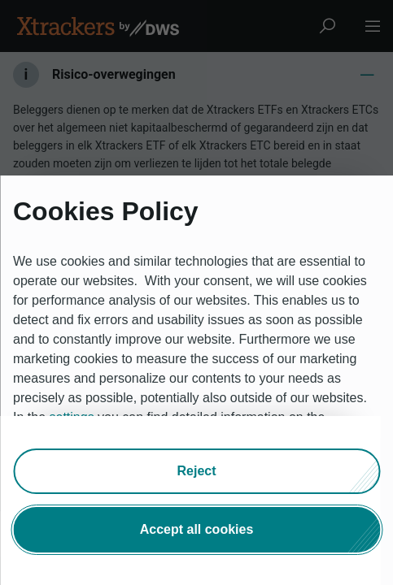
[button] (196, 471)
